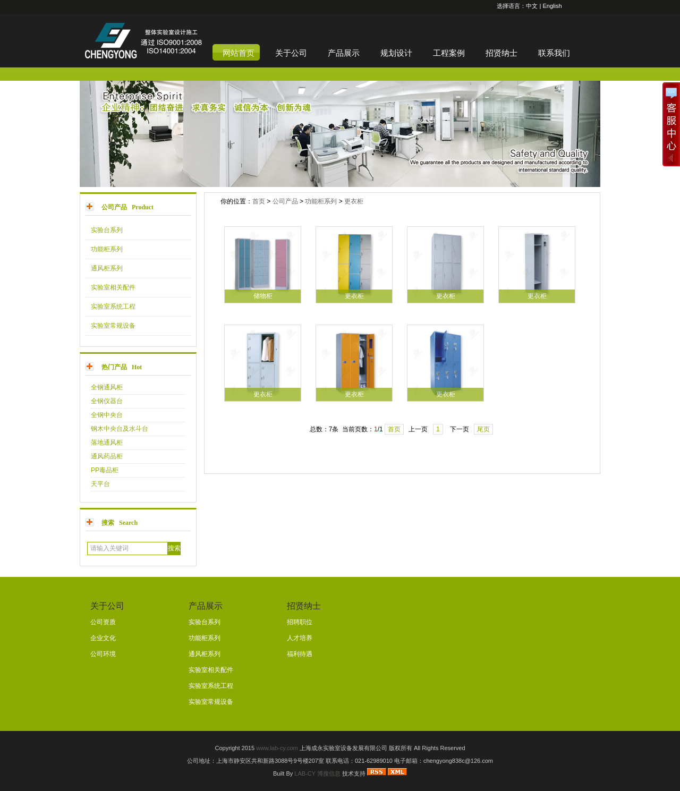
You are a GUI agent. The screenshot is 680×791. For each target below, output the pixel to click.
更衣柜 (353, 201)
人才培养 (299, 638)
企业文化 (103, 638)
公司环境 (103, 654)
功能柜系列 (107, 249)
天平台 (100, 484)
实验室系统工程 (113, 306)
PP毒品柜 (104, 470)
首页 (258, 201)
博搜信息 (329, 773)
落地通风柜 (107, 442)
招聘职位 (299, 622)
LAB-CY (305, 773)
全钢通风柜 (107, 387)
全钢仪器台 (107, 401)
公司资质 (103, 622)
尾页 (483, 429)
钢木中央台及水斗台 (119, 428)
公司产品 (285, 201)
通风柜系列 (107, 268)
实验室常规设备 (113, 325)
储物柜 (263, 296)
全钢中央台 (107, 415)
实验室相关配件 (113, 287)
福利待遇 (299, 654)
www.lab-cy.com (277, 748)
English (552, 6)
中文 (532, 6)
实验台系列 (107, 230)
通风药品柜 (107, 456)
